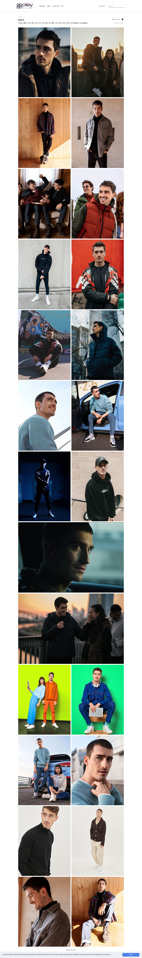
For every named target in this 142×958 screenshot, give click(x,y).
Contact (56, 6)
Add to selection (118, 19)
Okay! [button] (131, 954)
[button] (111, 954)
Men (48, 6)
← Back (20, 17)
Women (42, 6)
